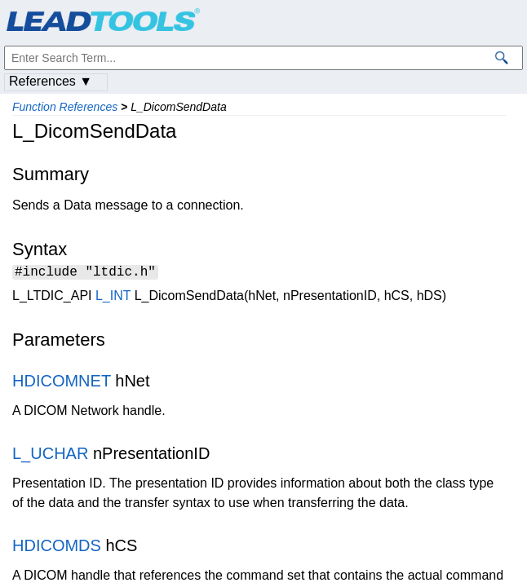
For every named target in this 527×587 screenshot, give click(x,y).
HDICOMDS (56, 548)
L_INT (113, 298)
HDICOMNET (61, 383)
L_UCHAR (50, 456)
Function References (64, 106)
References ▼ (50, 81)
